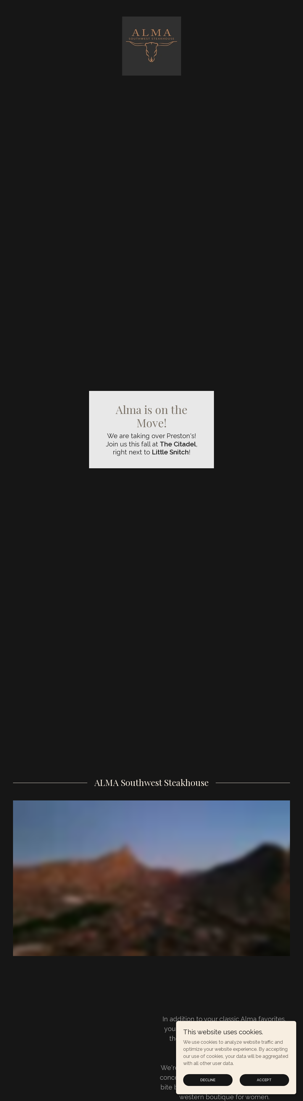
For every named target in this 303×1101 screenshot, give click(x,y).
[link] (151, 45)
